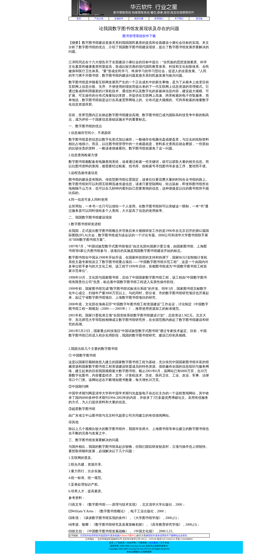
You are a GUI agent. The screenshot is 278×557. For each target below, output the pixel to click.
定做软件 (118, 18)
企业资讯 (182, 535)
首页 (79, 18)
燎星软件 (150, 535)
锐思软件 (105, 535)
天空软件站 (85, 535)
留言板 (199, 18)
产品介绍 (98, 18)
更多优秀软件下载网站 (166, 535)
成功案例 (153, 542)
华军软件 (96, 535)
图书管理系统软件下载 (139, 36)
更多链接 (114, 535)
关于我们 (179, 18)
